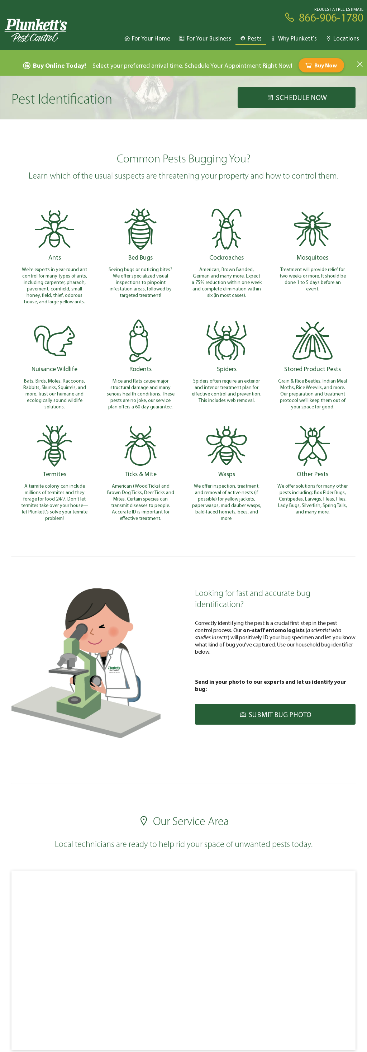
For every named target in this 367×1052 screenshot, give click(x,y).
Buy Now (320, 65)
